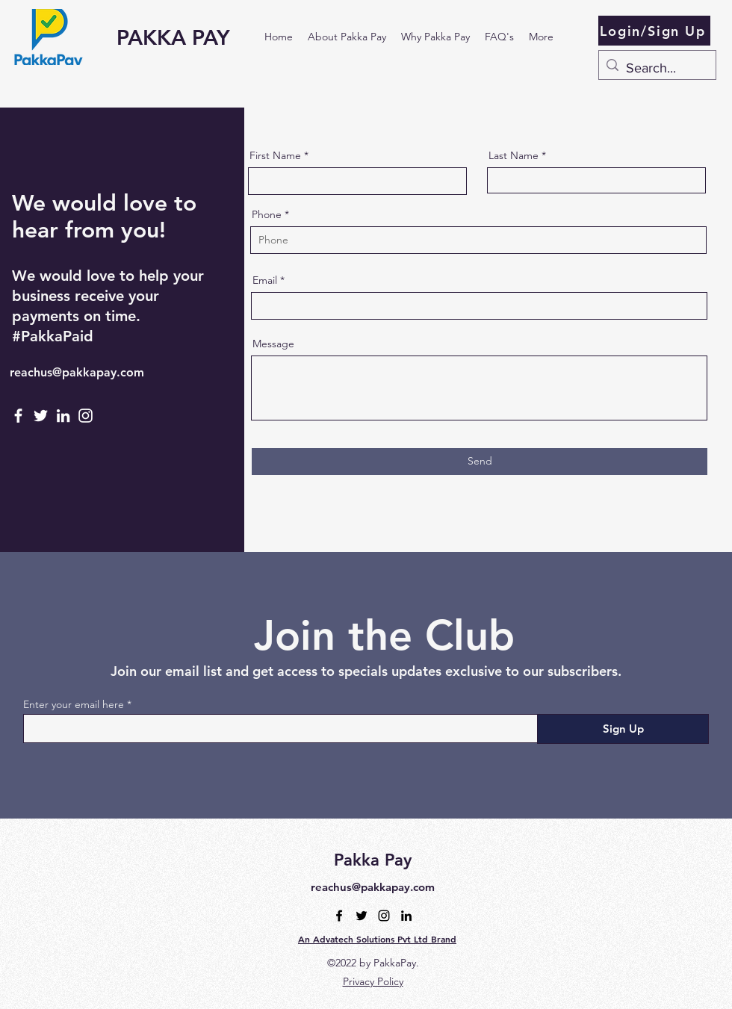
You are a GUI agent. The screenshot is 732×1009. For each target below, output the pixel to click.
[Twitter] (40, 415)
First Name (275, 155)
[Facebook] (18, 415)
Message (273, 343)
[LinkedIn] (63, 415)
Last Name (513, 155)
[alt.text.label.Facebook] (339, 915)
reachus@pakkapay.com (77, 372)
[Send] (479, 461)
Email (264, 280)
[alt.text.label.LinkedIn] (406, 915)
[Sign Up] (623, 729)
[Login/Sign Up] (654, 31)
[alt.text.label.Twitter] (361, 915)
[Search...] (655, 69)
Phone (267, 214)
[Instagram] (85, 415)
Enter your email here (73, 704)
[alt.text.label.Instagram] (383, 915)
